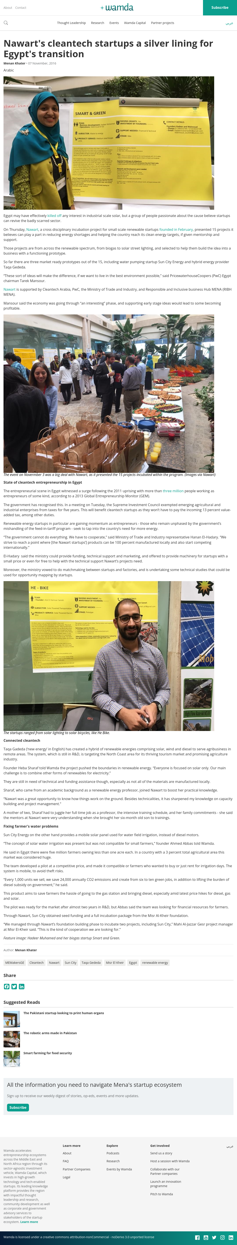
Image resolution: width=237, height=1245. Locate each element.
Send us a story (161, 1153)
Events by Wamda (119, 1169)
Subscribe (220, 7)
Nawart (32, 229)
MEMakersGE (14, 962)
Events (114, 23)
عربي (229, 23)
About (8, 8)
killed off (54, 215)
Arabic (9, 70)
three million (173, 490)
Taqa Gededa (91, 962)
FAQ (66, 1161)
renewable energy (155, 962)
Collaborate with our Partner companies (165, 1171)
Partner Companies (76, 1169)
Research (97, 23)
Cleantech (36, 962)
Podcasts (113, 1153)
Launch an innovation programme (165, 1183)
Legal (66, 1177)
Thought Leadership (71, 23)
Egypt (133, 962)
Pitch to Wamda (161, 1194)
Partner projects (162, 23)
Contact (20, 8)
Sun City (70, 962)
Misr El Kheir (115, 962)
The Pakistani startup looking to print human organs (63, 1013)
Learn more (29, 1222)
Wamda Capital (135, 23)
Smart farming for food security (47, 1053)
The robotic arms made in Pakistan (50, 1033)
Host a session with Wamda (170, 1161)
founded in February (176, 229)
